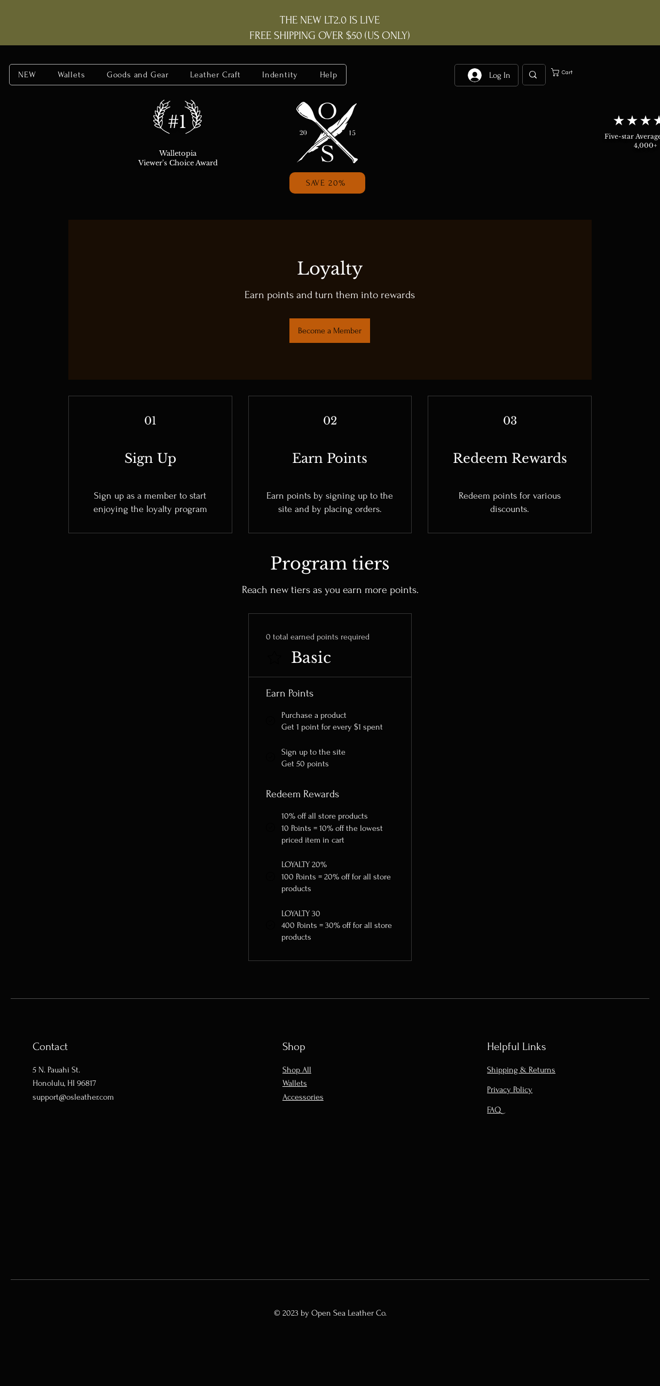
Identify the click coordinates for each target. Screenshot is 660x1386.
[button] (71, 75)
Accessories (303, 1097)
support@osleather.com (73, 1097)
